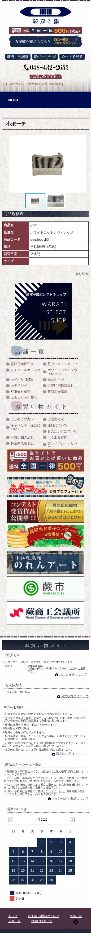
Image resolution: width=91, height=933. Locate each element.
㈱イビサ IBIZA (22, 379)
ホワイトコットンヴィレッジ (62, 371)
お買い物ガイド (41, 921)
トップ (12, 916)
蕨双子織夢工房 (22, 364)
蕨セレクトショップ (62, 364)
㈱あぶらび (56, 379)
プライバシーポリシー (62, 445)
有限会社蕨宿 (20, 392)
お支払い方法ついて (62, 431)
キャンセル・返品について (25, 427)
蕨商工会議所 (57, 392)
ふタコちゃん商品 (24, 397)
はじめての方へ (14, 84)
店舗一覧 (14, 921)
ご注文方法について (73, 674)
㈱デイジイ (19, 385)
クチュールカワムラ (25, 370)
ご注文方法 (33, 84)
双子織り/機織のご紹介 (44, 916)
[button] (84, 164)
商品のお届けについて (71, 754)
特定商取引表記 (22, 443)
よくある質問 (57, 437)
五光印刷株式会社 (61, 385)
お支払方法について (75, 696)
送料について (57, 425)
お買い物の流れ (52, 84)
